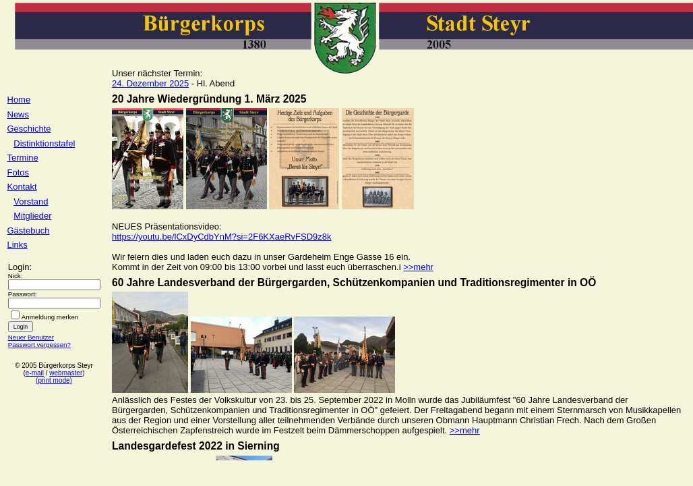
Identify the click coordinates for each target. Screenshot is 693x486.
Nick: (15, 275)
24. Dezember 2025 (150, 83)
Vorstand (30, 201)
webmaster (65, 373)
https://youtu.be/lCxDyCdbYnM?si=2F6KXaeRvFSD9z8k (222, 237)
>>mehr (418, 267)
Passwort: (22, 294)
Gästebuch (28, 230)
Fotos (18, 172)
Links (17, 245)
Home (19, 99)
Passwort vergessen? (39, 344)
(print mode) (54, 380)
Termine (22, 158)
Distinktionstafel (44, 143)
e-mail (35, 373)
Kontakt (22, 187)
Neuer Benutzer (31, 337)
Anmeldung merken (50, 317)
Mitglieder (32, 216)
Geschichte (29, 129)
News (18, 114)
